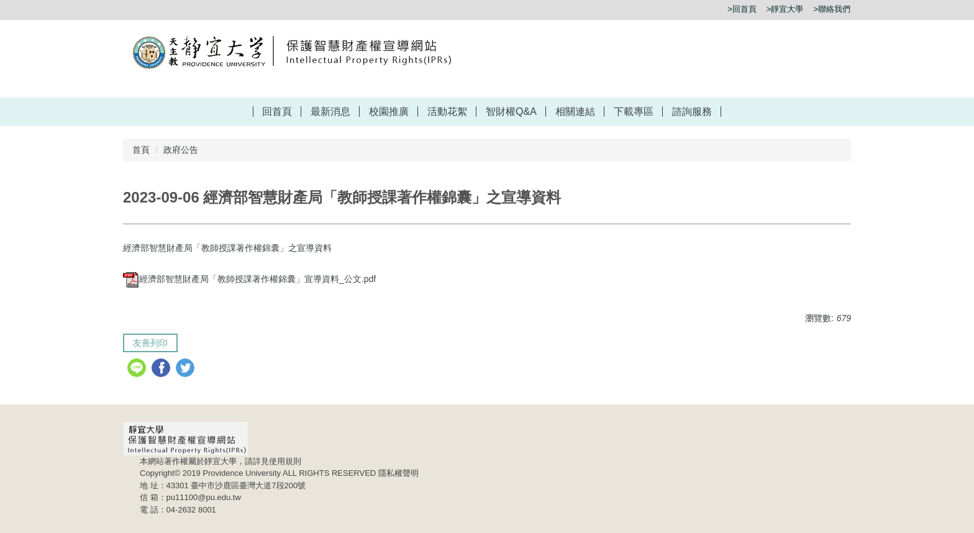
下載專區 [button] (633, 111)
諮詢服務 (692, 111)
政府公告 (180, 150)
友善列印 (150, 343)
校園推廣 (389, 111)
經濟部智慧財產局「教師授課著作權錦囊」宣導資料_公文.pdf (249, 279)
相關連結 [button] (575, 111)
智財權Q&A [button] (511, 111)
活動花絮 (447, 111)
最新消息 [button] (330, 111)
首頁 (141, 150)
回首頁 (277, 111)
